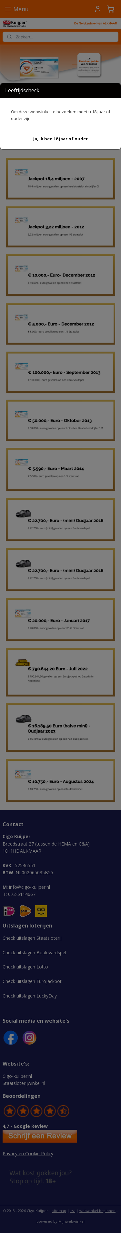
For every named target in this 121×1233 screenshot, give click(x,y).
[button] (60, 139)
